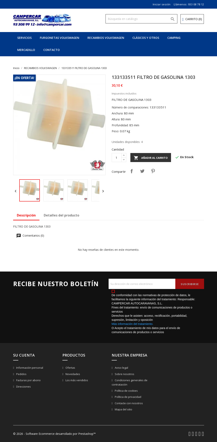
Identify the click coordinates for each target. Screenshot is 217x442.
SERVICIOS (24, 38)
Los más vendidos (76, 380)
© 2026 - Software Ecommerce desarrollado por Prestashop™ (54, 434)
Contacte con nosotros (128, 403)
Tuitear (142, 171)
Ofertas (70, 367)
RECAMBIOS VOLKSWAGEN (105, 38)
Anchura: (117, 113)
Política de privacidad (127, 397)
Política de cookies (126, 391)
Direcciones (23, 386)
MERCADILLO (26, 50)
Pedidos (21, 374)
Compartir (131, 171)
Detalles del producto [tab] (61, 215)
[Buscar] (141, 18)
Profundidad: (120, 125)
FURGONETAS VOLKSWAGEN (59, 38)
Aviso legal (121, 367)
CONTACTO (51, 50)
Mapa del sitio (123, 409)
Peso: (115, 131)
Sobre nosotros (124, 374)
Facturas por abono (28, 380)
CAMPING (173, 38)
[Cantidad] (117, 157)
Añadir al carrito (151, 157)
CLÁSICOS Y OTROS (145, 38)
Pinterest (153, 171)
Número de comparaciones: (130, 107)
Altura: (116, 119)
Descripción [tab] (26, 215)
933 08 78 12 (196, 4)
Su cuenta (24, 355)
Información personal (29, 367)
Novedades (72, 374)
